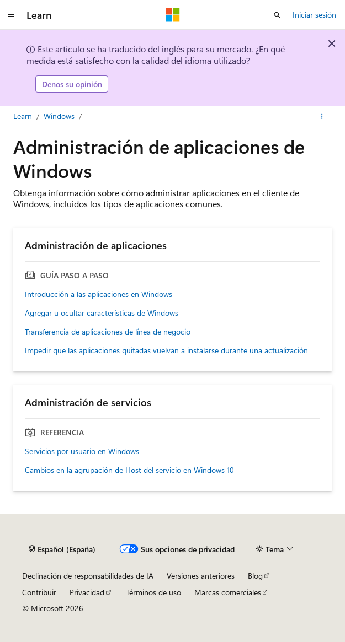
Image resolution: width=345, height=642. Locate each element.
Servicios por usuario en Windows (82, 451)
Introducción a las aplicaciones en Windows (98, 294)
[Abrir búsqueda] (277, 15)
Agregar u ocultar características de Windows (101, 313)
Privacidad (87, 592)
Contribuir (39, 592)
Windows (59, 116)
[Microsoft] (173, 15)
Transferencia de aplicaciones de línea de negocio (107, 332)
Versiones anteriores (201, 575)
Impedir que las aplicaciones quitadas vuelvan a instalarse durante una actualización (166, 350)
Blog (255, 575)
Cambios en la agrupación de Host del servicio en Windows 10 (129, 470)
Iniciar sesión (314, 14)
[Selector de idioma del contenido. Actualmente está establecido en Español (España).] (62, 549)
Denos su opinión (72, 84)
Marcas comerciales (227, 592)
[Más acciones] (322, 116)
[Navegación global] (11, 15)
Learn (22, 116)
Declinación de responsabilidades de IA (87, 575)
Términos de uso (153, 592)
